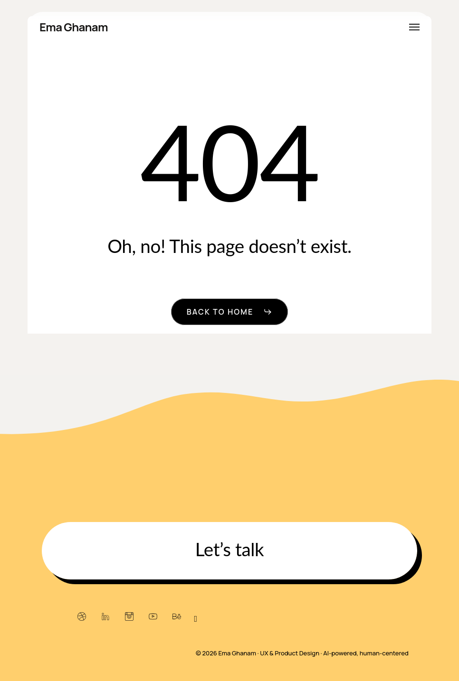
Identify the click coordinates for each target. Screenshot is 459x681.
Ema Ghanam (73, 27)
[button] (414, 27)
